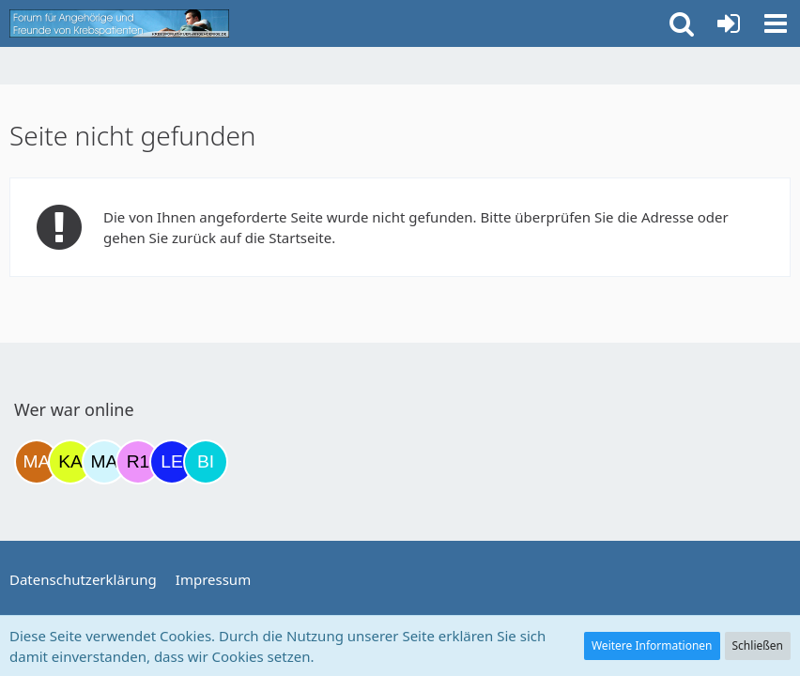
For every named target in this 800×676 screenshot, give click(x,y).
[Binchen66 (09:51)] (205, 461)
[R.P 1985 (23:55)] (138, 461)
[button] (775, 23)
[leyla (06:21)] (171, 461)
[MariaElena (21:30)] (104, 461)
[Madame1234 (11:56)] (36, 461)
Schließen (757, 645)
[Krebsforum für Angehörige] (119, 23)
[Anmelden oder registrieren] (728, 23)
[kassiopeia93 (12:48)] (70, 461)
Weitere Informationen (652, 645)
